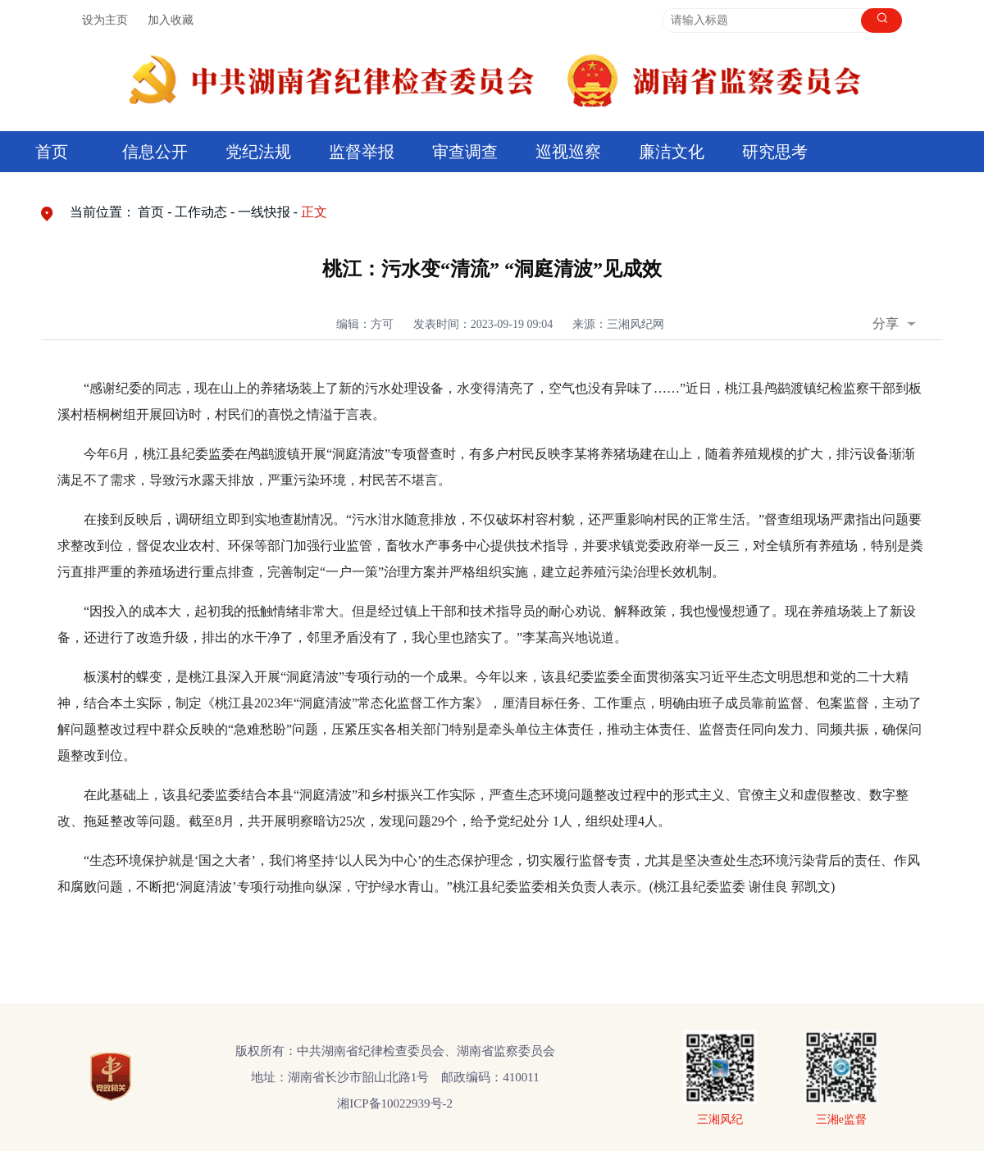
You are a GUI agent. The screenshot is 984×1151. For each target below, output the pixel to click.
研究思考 (775, 152)
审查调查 (465, 152)
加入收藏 (171, 20)
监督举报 (361, 152)
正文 (314, 212)
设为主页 (105, 20)
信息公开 (155, 152)
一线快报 (264, 212)
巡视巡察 (568, 152)
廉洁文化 (671, 152)
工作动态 (201, 212)
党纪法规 (258, 152)
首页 (51, 152)
